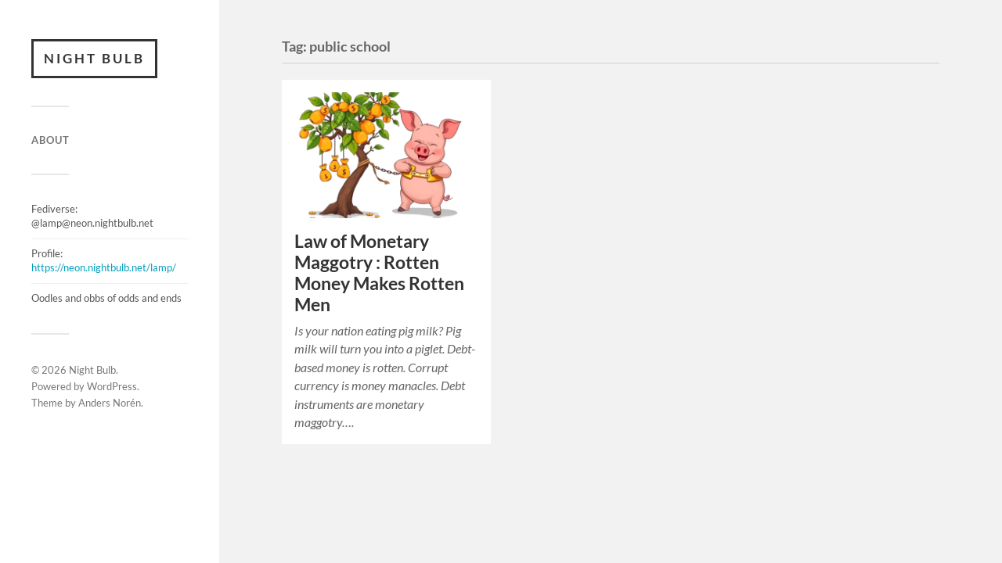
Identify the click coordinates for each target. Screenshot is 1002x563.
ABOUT (50, 140)
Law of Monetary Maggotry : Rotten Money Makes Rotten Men (379, 273)
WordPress (112, 386)
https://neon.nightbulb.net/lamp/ (103, 267)
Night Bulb (94, 58)
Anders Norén (109, 402)
